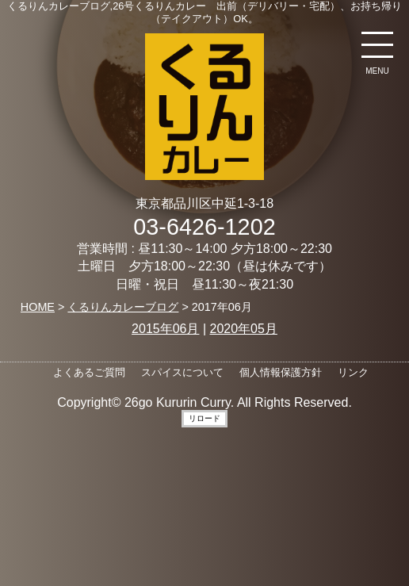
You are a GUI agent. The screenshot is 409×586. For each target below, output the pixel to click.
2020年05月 (243, 328)
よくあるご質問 (89, 372)
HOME (38, 307)
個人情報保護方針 (280, 372)
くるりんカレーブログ (122, 307)
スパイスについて (182, 372)
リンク (353, 372)
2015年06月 (165, 328)
